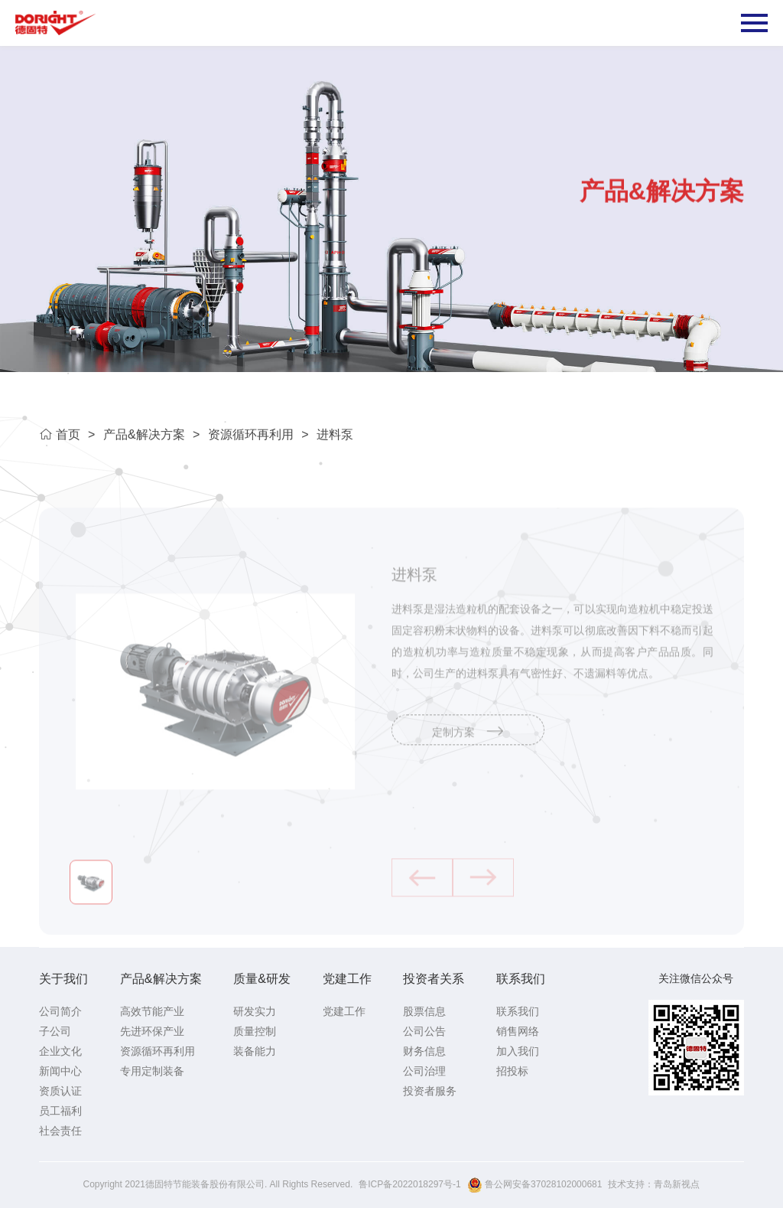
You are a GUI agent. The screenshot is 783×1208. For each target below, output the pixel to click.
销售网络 (517, 1031)
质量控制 (254, 1031)
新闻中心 (60, 1071)
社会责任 (60, 1131)
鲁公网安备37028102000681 (535, 1185)
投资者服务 (429, 1091)
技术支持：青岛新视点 (654, 1184)
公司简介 (60, 1011)
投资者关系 (433, 978)
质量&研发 (262, 978)
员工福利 (60, 1111)
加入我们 (517, 1051)
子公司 (55, 1031)
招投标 (512, 1071)
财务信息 (424, 1051)
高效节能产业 (152, 1011)
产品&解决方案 (144, 434)
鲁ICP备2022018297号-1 (409, 1184)
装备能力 (254, 1051)
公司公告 (424, 1031)
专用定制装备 (152, 1071)
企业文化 (60, 1051)
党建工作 (347, 978)
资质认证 (60, 1091)
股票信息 (424, 1011)
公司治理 (424, 1071)
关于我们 (63, 978)
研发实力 (254, 1011)
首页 (59, 434)
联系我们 (520, 978)
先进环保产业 (152, 1031)
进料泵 (335, 434)
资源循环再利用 (251, 434)
